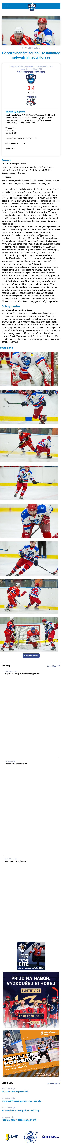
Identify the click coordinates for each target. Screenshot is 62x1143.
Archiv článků (53, 1083)
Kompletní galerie (31, 655)
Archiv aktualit (53, 666)
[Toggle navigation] (7, 6)
